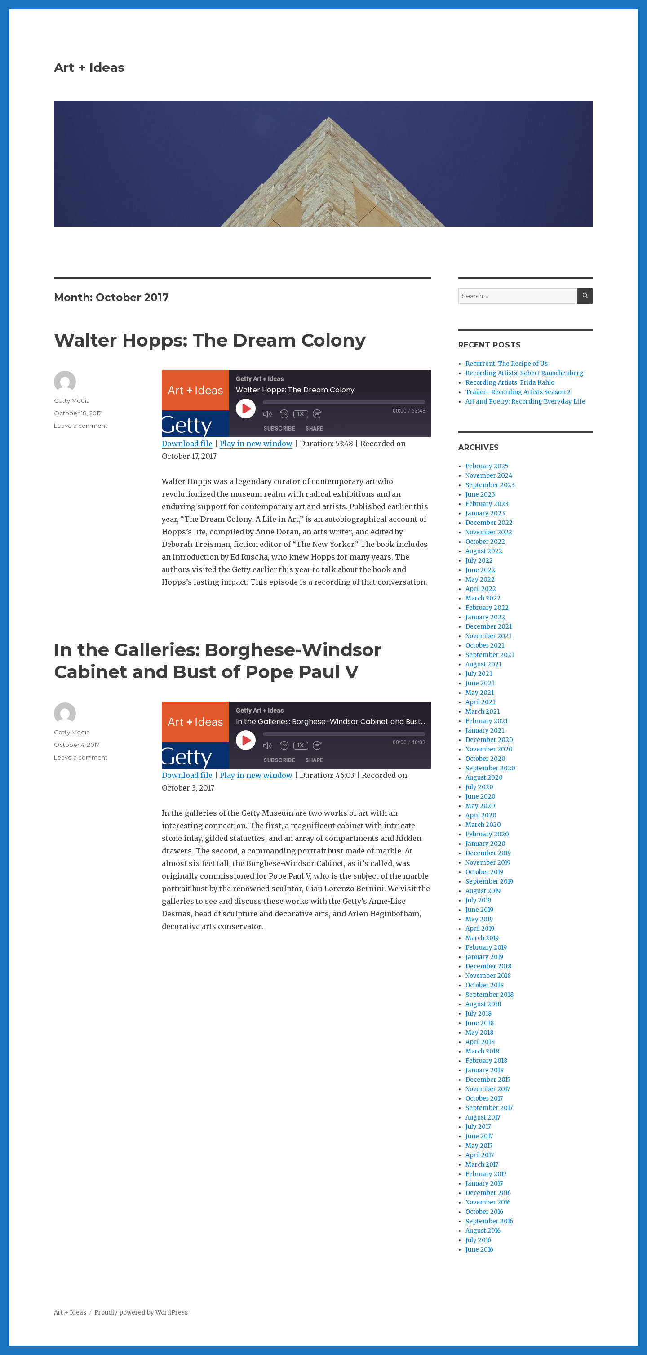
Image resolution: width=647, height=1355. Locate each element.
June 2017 (479, 1136)
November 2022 (488, 532)
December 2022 (489, 523)
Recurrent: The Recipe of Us (506, 364)
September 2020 (490, 768)
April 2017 (479, 1155)
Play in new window (256, 443)
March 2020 (483, 825)
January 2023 (485, 513)
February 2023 (487, 504)
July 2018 (478, 1013)
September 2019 (489, 881)
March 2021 (482, 711)
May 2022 (480, 579)
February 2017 (485, 1174)
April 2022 (480, 589)
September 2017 (489, 1108)
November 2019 (487, 862)
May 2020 (480, 806)
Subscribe (279, 428)
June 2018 (479, 1023)
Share (314, 428)
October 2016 (484, 1212)
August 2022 (483, 551)
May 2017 (478, 1146)
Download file (187, 443)
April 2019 (479, 929)
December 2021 (488, 627)
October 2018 (484, 985)
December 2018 (488, 966)
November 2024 (489, 476)
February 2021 (486, 721)
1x (300, 413)
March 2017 (481, 1164)
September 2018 (489, 995)
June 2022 (480, 570)
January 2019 (484, 957)
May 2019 (479, 919)
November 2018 (488, 976)
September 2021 (489, 655)
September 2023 (490, 485)
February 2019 (486, 947)
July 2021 (478, 674)
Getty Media (72, 400)
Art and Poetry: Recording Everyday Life (525, 401)
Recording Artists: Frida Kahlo (509, 383)
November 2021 (488, 636)
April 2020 (480, 815)
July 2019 (478, 900)
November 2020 (489, 749)
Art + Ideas (89, 67)
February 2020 (487, 834)
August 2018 (483, 1004)
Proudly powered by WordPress (141, 1312)
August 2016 (483, 1231)
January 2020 (485, 844)
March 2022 (483, 598)
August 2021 (483, 664)
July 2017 (478, 1127)
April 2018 (480, 1042)
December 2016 (488, 1193)
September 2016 (489, 1221)
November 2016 (487, 1202)
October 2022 (485, 542)
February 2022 (487, 608)
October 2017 (484, 1098)
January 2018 (484, 1070)
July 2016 (478, 1240)
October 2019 (484, 872)
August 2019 (483, 891)
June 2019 (479, 910)
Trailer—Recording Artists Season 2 (518, 392)
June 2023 (480, 494)
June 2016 (479, 1249)
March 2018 (482, 1051)
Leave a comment (80, 425)
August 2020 (484, 778)
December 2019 (488, 853)
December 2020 (489, 740)
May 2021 (479, 693)
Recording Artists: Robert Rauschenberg (524, 373)
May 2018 (479, 1032)
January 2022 (485, 617)
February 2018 (486, 1061)
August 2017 (482, 1117)
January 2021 (484, 730)
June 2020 (480, 796)
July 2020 (479, 787)
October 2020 (485, 759)
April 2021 (480, 702)
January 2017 (484, 1183)
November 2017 (487, 1089)
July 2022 (479, 560)
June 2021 (479, 683)
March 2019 (482, 938)
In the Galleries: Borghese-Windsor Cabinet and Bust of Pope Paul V (218, 661)
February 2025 (486, 466)
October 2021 (484, 645)
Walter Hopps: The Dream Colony (210, 340)
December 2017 (487, 1080)
